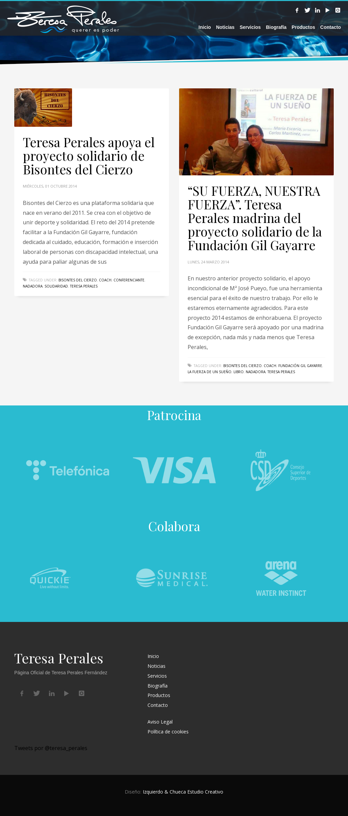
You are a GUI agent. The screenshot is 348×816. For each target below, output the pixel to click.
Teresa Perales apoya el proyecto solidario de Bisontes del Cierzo (89, 155)
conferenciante (129, 280)
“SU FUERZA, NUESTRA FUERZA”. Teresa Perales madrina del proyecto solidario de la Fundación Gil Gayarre (255, 217)
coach (105, 280)
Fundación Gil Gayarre (300, 365)
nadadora (32, 286)
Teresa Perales (84, 286)
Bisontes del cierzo (77, 280)
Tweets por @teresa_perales (50, 748)
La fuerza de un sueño (209, 371)
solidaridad (56, 286)
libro (238, 371)
